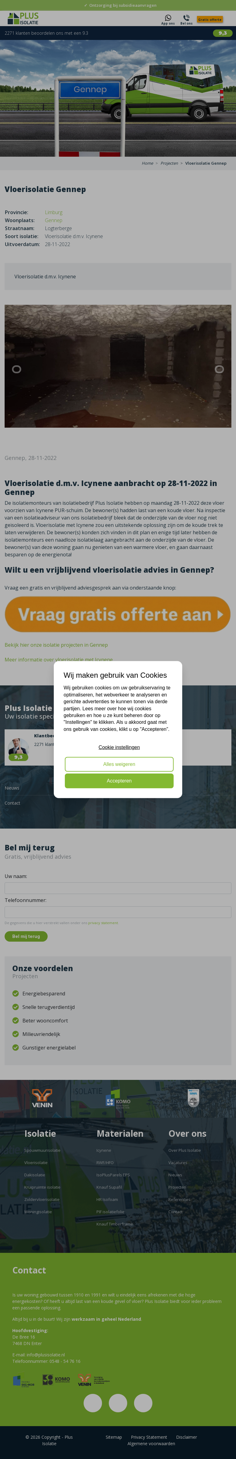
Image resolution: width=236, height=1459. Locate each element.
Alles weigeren (119, 764)
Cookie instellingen (119, 747)
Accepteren (119, 780)
